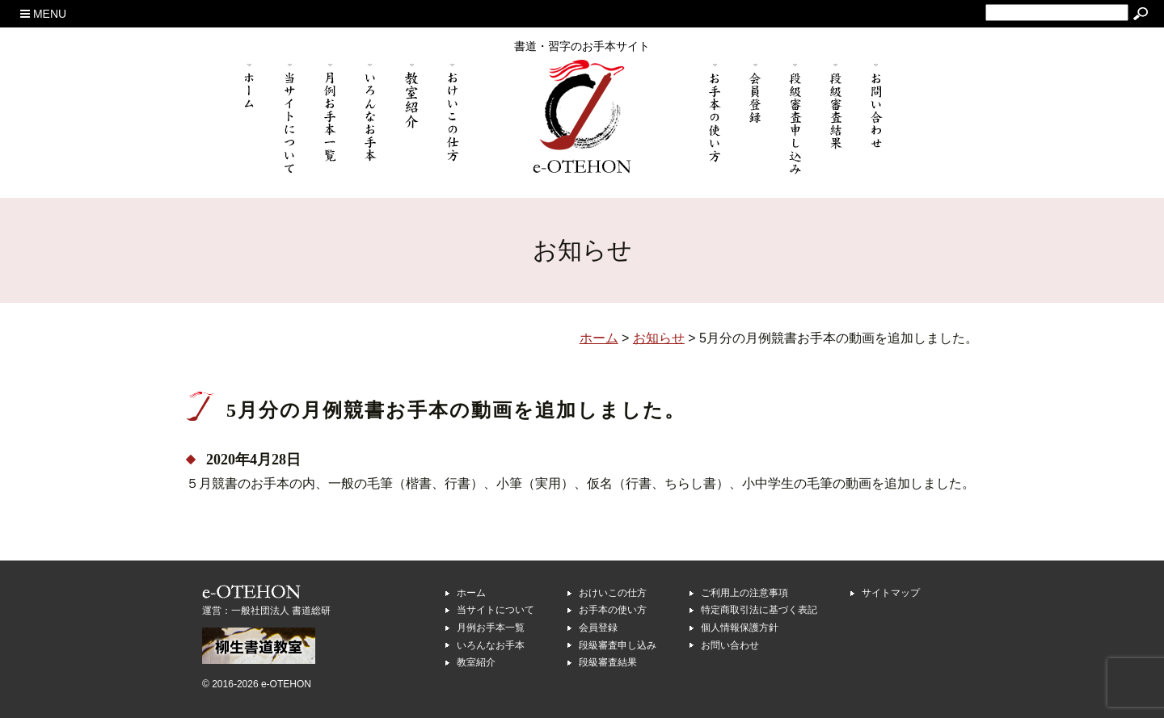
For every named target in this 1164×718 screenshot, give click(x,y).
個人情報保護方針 (739, 627)
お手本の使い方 (613, 609)
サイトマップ (891, 592)
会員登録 (598, 627)
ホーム (471, 592)
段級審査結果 (608, 662)
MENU (43, 13)
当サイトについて (495, 609)
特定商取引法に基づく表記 (759, 609)
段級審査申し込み (617, 645)
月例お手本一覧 (491, 627)
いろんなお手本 (491, 645)
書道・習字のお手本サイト (582, 46)
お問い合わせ (730, 645)
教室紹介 (476, 662)
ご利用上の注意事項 (744, 592)
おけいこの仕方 (613, 592)
